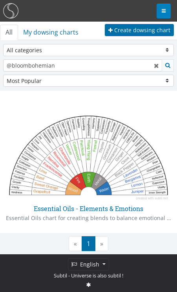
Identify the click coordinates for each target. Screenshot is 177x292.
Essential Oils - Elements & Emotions (88, 208)
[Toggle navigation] (164, 11)
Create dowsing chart (139, 30)
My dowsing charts (50, 32)
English (86, 264)
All (9, 32)
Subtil (60, 275)
